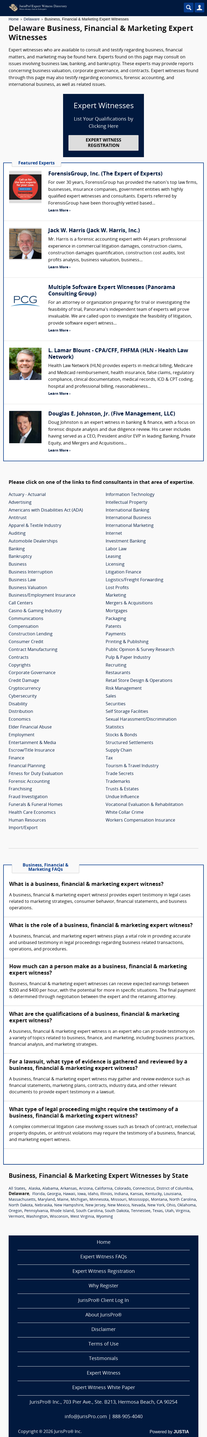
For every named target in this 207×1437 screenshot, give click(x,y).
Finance (16, 758)
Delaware (32, 19)
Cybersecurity (23, 696)
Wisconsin (59, 1217)
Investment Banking (126, 541)
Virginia (182, 1211)
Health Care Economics (32, 813)
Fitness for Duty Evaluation (36, 774)
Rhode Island (62, 1211)
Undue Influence (122, 797)
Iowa (81, 1194)
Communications (26, 619)
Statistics (115, 727)
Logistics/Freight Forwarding (134, 580)
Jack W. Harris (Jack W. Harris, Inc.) (94, 231)
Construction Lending (31, 634)
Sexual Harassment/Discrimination (141, 719)
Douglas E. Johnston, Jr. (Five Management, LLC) (111, 414)
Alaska (34, 1189)
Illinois (106, 1194)
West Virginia (82, 1217)
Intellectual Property (126, 503)
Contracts (19, 658)
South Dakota (117, 1211)
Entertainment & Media (32, 743)
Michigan (79, 1200)
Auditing (17, 533)
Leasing (113, 557)
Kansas (136, 1194)
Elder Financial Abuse (30, 727)
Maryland (46, 1200)
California (103, 1189)
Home (14, 19)
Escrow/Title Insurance (32, 750)
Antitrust (18, 518)
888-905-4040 (127, 1417)
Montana (159, 1200)
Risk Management (124, 688)
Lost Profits (117, 588)
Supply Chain (119, 750)
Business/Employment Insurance (42, 595)
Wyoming (104, 1217)
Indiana (121, 1194)
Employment (21, 735)
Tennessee (140, 1211)
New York (155, 1205)
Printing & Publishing (127, 642)
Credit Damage (24, 681)
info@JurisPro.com (86, 1417)
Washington (37, 1217)
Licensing (115, 564)
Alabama (50, 1189)
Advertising (20, 503)
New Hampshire (68, 1205)
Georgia (54, 1194)
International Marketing (130, 526)
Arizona (86, 1189)
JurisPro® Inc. (68, 1432)
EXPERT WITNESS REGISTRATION (103, 143)
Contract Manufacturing (33, 650)
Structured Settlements (129, 743)
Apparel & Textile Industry (35, 526)
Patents (113, 627)
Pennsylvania (36, 1211)
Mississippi (139, 1200)
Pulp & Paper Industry (128, 658)
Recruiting (116, 665)
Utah (169, 1211)
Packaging (116, 619)
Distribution (21, 712)
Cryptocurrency (24, 688)
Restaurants (118, 673)
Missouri (118, 1200)
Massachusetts (22, 1200)
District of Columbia (174, 1189)
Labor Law (116, 549)
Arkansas (68, 1189)
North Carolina (182, 1200)
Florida (38, 1194)
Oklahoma (186, 1205)
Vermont (16, 1217)
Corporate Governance (32, 673)
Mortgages (116, 611)
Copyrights (20, 665)
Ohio (171, 1205)
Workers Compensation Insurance (140, 820)
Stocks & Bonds (121, 735)
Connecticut (143, 1189)
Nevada (138, 1205)
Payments (116, 634)
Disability (18, 704)
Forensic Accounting (29, 782)
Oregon (15, 1211)
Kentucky (153, 1194)
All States (17, 1189)
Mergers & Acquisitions (129, 603)
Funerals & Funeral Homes (36, 805)
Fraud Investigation (28, 797)
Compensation (24, 627)
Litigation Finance (123, 572)
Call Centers (21, 603)
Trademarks (118, 782)
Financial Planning (27, 766)
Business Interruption (31, 572)
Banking (17, 549)
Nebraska (43, 1205)
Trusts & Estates (122, 789)
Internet (114, 533)
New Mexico (118, 1205)
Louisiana (172, 1194)
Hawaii (69, 1194)
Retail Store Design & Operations (139, 681)
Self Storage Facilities (127, 712)
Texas (158, 1211)
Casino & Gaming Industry (35, 611)
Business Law (22, 580)
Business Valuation (28, 588)
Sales (111, 696)
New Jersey (95, 1205)
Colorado (123, 1189)
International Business (128, 518)
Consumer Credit (26, 642)
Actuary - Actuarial (27, 495)
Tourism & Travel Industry (132, 766)
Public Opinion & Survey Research (140, 650)
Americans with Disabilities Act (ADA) (46, 510)
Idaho (93, 1194)
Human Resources (27, 820)
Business (18, 564)
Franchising (20, 789)
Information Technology (130, 495)
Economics (20, 719)
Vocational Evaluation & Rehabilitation (144, 805)
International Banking (127, 510)
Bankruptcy (20, 557)
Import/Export (23, 828)
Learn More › (59, 210)
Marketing (116, 595)
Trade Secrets (120, 774)
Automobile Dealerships (33, 541)
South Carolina (89, 1211)
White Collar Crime (125, 813)
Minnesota (99, 1200)
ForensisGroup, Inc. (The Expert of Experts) (105, 174)
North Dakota (21, 1205)
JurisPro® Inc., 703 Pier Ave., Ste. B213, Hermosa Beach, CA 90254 (103, 1402)
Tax (109, 758)
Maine (62, 1200)
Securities (116, 704)
